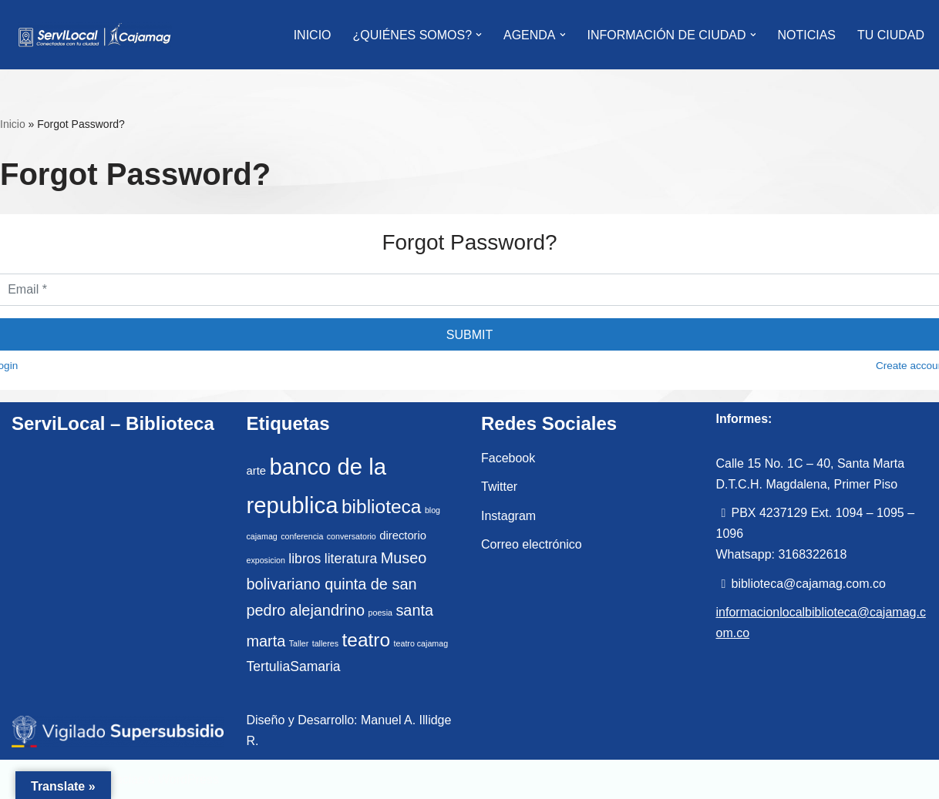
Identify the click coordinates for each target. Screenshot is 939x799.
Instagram (508, 515)
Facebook (508, 458)
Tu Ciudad (890, 35)
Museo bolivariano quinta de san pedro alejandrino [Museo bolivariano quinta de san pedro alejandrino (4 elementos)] (337, 584)
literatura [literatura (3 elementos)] (351, 558)
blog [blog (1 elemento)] (432, 510)
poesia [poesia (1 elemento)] (380, 612)
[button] (479, 35)
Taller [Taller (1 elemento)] (298, 643)
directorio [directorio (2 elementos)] (402, 535)
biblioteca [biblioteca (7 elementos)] (381, 506)
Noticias (806, 35)
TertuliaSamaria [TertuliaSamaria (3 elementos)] (294, 666)
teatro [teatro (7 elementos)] (366, 639)
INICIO (312, 35)
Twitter (499, 486)
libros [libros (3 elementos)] (304, 558)
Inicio (12, 124)
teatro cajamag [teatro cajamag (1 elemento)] (421, 643)
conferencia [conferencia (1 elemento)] (302, 536)
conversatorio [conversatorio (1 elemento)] (351, 536)
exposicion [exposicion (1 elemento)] (266, 560)
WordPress (188, 779)
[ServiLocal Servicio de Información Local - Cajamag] (95, 35)
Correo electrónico (531, 544)
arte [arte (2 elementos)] (257, 471)
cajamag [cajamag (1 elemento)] (262, 536)
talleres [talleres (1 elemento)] (325, 643)
